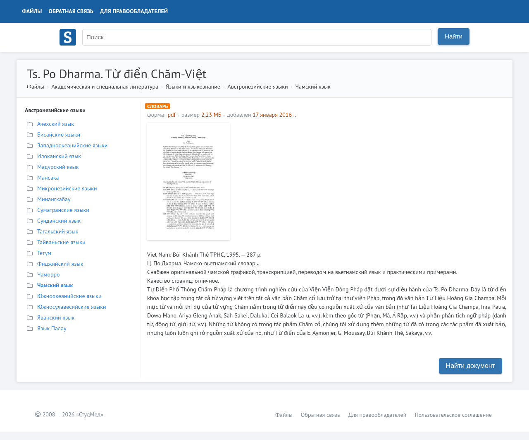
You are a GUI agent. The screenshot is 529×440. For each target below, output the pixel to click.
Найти (453, 36)
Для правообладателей (134, 11)
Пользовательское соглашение (453, 414)
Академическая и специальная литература (104, 86)
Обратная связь (71, 11)
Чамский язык (313, 86)
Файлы (32, 11)
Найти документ (470, 365)
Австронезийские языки (258, 86)
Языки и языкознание (193, 86)
